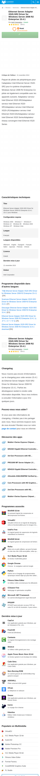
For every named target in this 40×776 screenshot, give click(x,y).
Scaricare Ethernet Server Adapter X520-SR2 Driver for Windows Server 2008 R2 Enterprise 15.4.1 (19, 301)
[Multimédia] (16, 8)
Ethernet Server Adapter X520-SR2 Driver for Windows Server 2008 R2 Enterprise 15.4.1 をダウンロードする (19, 318)
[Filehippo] (8, 2)
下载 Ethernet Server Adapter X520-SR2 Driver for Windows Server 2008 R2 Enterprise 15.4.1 (19, 292)
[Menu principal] (38, 2)
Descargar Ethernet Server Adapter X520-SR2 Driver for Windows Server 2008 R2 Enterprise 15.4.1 (19, 310)
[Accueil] (2, 8)
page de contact (9, 429)
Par (15, 22)
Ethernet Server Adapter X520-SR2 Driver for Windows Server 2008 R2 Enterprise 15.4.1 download (19, 327)
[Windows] (8, 8)
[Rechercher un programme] (33, 2)
